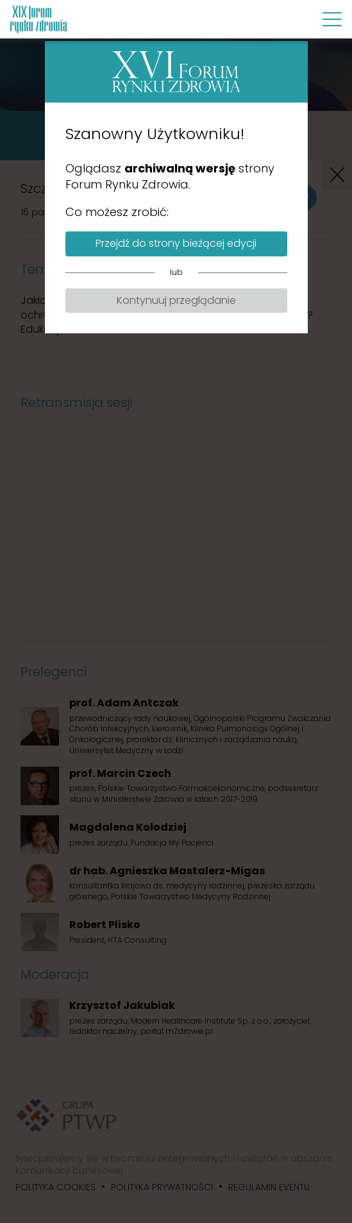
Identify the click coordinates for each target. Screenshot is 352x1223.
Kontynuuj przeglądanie (176, 300)
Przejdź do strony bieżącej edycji (176, 243)
